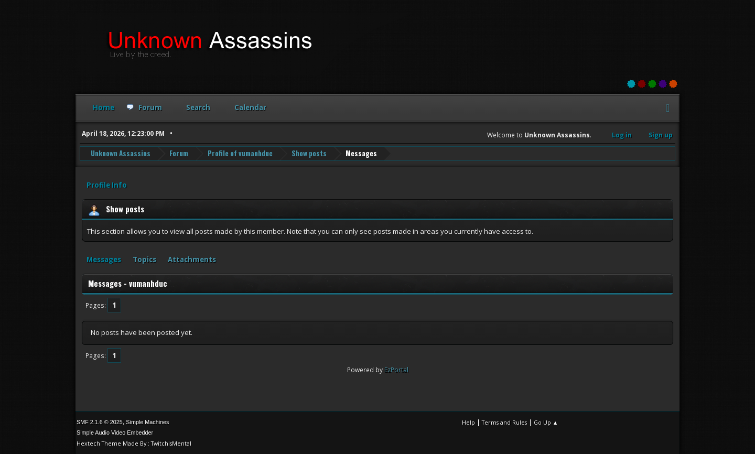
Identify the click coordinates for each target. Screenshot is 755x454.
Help (468, 422)
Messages (104, 259)
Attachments (192, 259)
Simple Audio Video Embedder (115, 432)
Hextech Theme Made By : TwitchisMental (134, 443)
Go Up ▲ (546, 422)
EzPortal (396, 369)
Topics (144, 259)
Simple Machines (147, 422)
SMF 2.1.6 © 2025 (100, 422)
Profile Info (107, 185)
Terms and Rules (504, 422)
